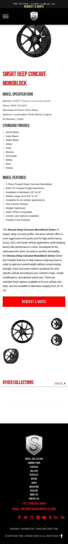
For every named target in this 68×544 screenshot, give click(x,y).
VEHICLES (34, 474)
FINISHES (34, 467)
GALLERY (34, 471)
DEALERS (34, 490)
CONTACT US (34, 498)
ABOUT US (34, 494)
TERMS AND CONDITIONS (47, 529)
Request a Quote (34, 6)
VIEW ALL (60, 383)
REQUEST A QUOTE (34, 301)
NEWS (34, 482)
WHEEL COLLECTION (34, 459)
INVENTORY (34, 486)
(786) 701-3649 (20, 4)
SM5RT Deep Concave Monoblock (32, 101)
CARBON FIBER (34, 463)
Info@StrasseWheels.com (38, 509)
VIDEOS (34, 478)
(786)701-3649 (37, 503)
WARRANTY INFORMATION (22, 529)
